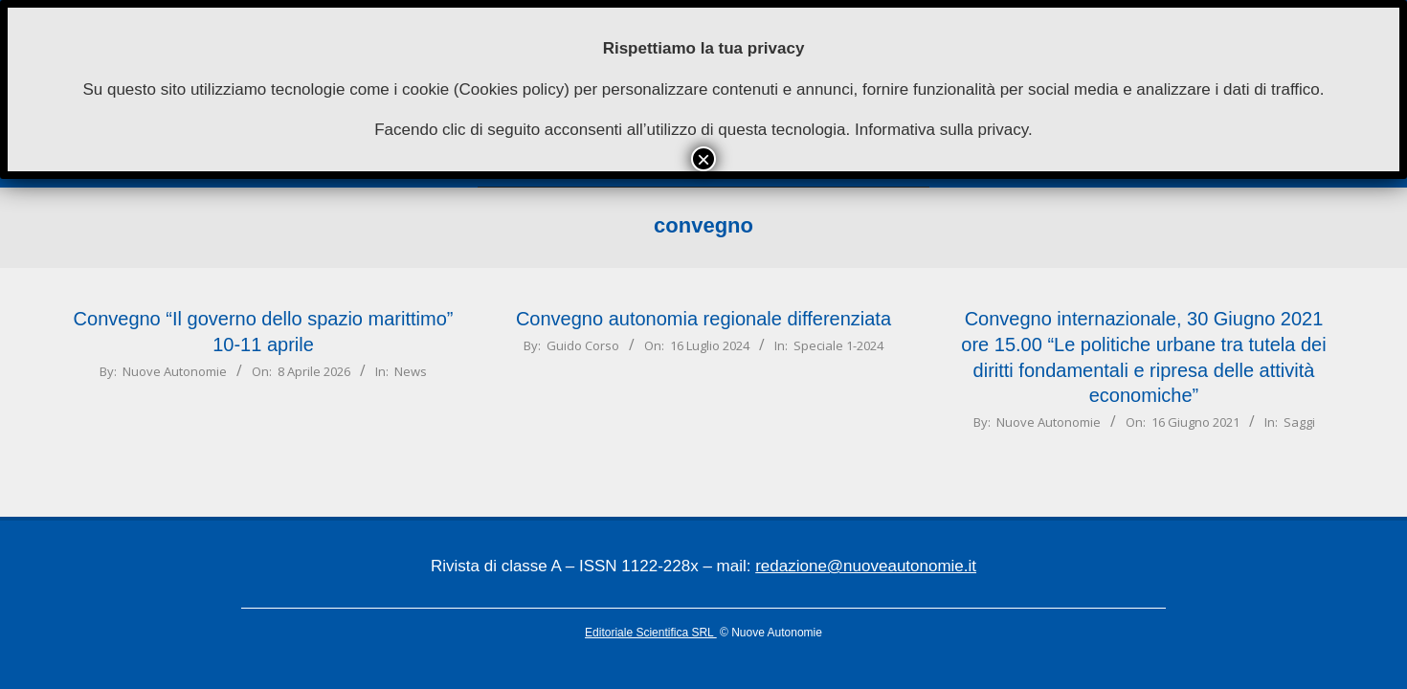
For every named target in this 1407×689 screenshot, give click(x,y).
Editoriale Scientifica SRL (651, 632)
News (410, 371)
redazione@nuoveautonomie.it (865, 566)
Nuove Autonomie (175, 371)
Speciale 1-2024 (838, 345)
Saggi (1299, 422)
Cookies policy (512, 89)
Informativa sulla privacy (941, 130)
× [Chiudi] (703, 158)
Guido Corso (583, 345)
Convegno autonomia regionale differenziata (703, 318)
